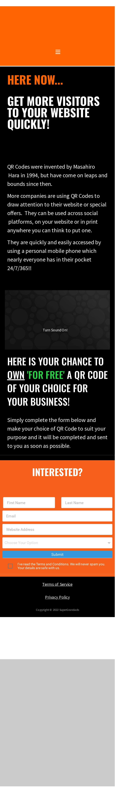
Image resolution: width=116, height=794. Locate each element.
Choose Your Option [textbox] (21, 542)
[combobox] (57, 542)
